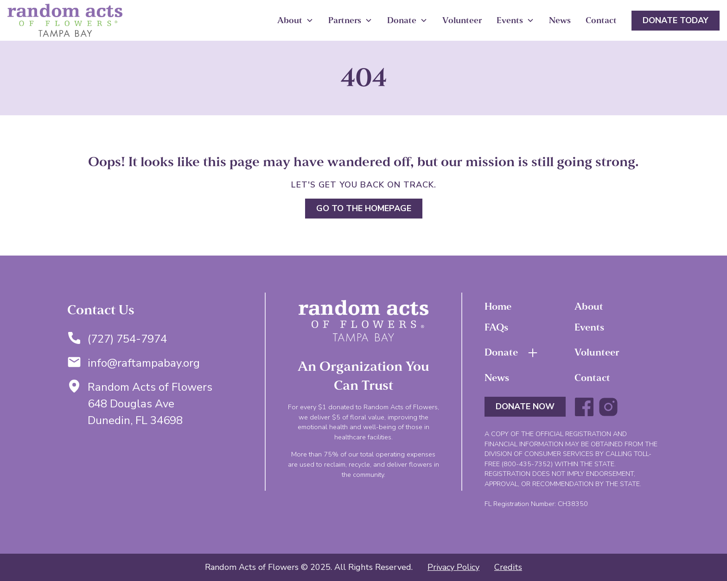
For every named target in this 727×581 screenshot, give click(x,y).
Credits (508, 567)
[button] (295, 21)
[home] (64, 20)
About (588, 306)
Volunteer (462, 20)
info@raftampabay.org (144, 363)
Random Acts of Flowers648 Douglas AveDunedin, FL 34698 (150, 404)
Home (498, 306)
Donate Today (675, 20)
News (560, 20)
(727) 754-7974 (127, 338)
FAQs (496, 327)
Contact (601, 20)
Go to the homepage (363, 208)
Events (589, 327)
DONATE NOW (525, 406)
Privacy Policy (453, 567)
